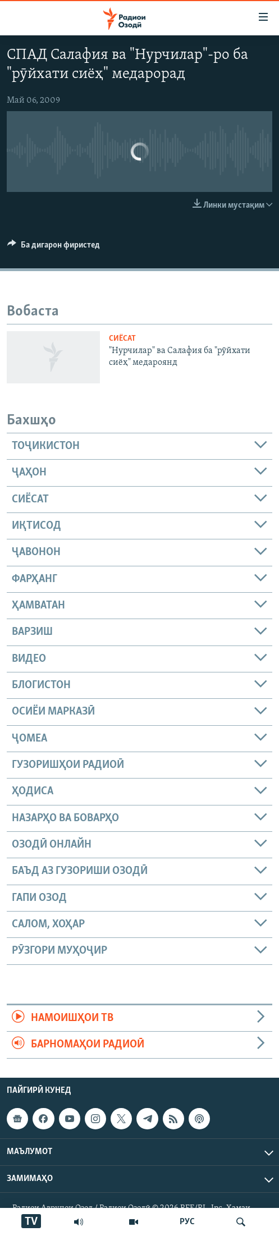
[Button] (53, 247)
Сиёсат (122, 339)
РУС (187, 1221)
